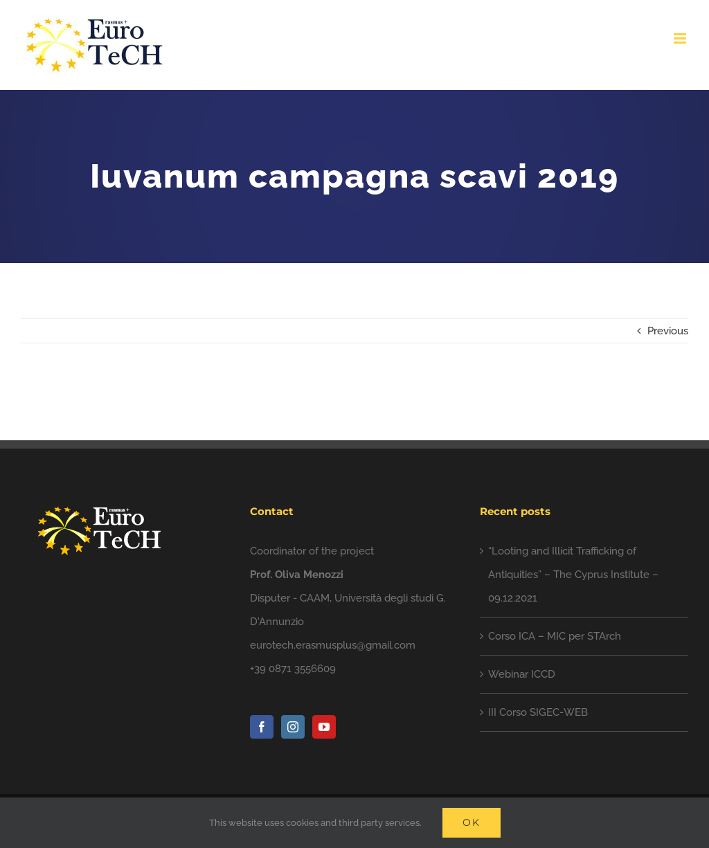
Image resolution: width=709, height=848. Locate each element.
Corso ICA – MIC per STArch (554, 636)
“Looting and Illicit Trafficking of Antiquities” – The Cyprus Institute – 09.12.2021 (573, 574)
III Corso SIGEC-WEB (538, 712)
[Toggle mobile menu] (681, 38)
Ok (472, 822)
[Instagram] (293, 727)
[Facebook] (261, 727)
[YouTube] (324, 727)
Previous (667, 331)
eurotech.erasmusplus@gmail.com (332, 645)
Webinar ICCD (521, 674)
